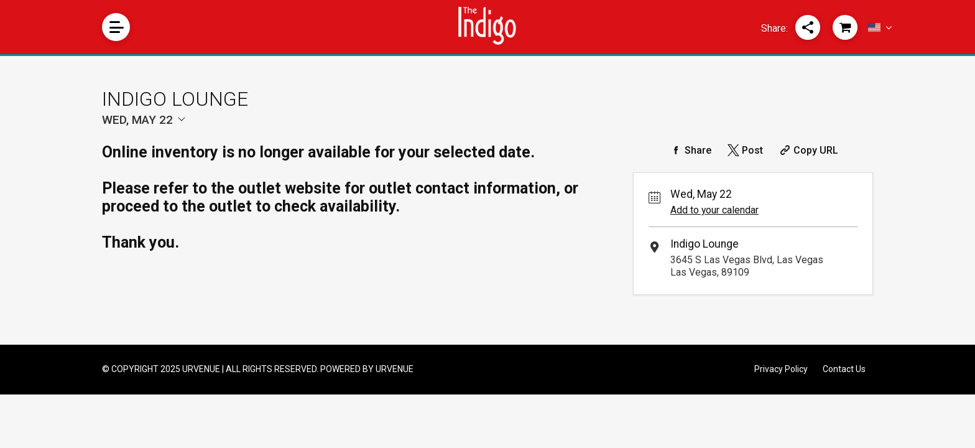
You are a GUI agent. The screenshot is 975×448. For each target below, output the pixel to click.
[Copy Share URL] (807, 150)
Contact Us (844, 369)
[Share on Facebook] (689, 150)
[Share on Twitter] (744, 150)
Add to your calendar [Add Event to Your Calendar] (714, 210)
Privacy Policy (781, 369)
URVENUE (395, 369)
